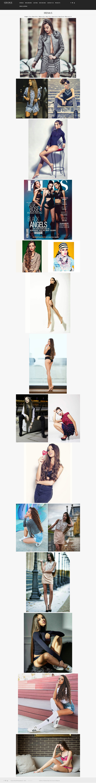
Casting (35, 2)
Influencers (28, 2)
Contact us (50, 2)
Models (22, 2)
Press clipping (23, 6)
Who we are (42, 2)
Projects (57, 2)
